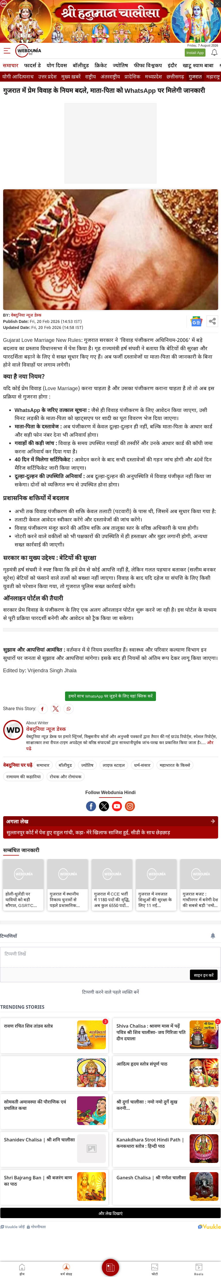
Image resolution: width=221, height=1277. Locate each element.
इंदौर (172, 65)
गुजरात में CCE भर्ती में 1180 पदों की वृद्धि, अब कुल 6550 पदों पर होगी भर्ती (112, 899)
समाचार (10, 65)
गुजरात (195, 76)
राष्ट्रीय (90, 76)
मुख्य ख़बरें (71, 76)
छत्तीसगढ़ (175, 76)
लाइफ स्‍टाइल (114, 765)
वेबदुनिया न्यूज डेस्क (26, 315)
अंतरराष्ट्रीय (110, 76)
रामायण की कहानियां (23, 776)
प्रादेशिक (132, 76)
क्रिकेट (101, 65)
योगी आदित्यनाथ (18, 76)
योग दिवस (57, 65)
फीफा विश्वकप (148, 65)
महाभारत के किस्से (175, 765)
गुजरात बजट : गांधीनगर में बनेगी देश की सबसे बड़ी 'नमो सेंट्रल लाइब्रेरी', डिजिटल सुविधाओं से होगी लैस (200, 899)
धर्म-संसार (142, 765)
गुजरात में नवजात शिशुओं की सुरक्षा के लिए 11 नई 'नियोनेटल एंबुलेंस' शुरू (155, 899)
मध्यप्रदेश (153, 76)
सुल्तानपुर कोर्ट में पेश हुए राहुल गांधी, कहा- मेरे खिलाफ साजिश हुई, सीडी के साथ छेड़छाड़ (88, 832)
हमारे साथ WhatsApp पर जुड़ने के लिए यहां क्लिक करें (110, 696)
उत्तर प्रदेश (47, 76)
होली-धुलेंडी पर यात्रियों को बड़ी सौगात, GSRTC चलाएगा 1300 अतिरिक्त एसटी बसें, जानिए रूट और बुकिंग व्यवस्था (21, 899)
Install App (195, 52)
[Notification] (213, 52)
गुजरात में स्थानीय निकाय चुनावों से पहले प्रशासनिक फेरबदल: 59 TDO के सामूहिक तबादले (67, 899)
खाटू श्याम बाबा (198, 65)
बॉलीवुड (81, 65)
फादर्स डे (32, 65)
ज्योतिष (120, 65)
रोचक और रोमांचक (65, 776)
